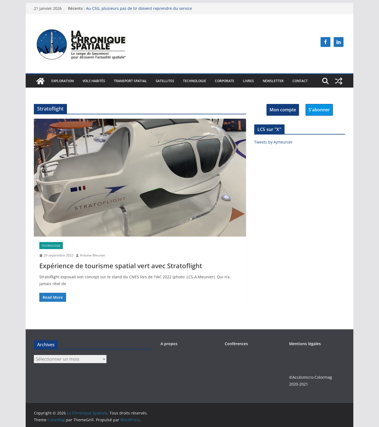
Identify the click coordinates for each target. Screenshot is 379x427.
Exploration (62, 81)
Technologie (194, 81)
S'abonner (319, 110)
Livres (248, 81)
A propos (169, 343)
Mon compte (283, 110)
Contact (300, 81)
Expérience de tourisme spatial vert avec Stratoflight (120, 265)
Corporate (224, 81)
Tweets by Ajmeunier (273, 142)
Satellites (165, 81)
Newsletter (273, 81)
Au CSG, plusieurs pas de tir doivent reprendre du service (139, 8)
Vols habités (93, 81)
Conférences (236, 343)
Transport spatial (130, 81)
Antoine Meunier (92, 255)
